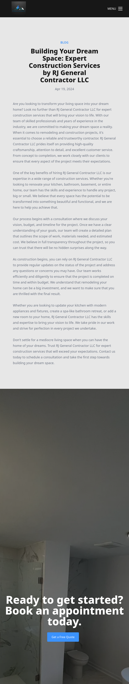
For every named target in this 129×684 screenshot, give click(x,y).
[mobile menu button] (120, 8)
